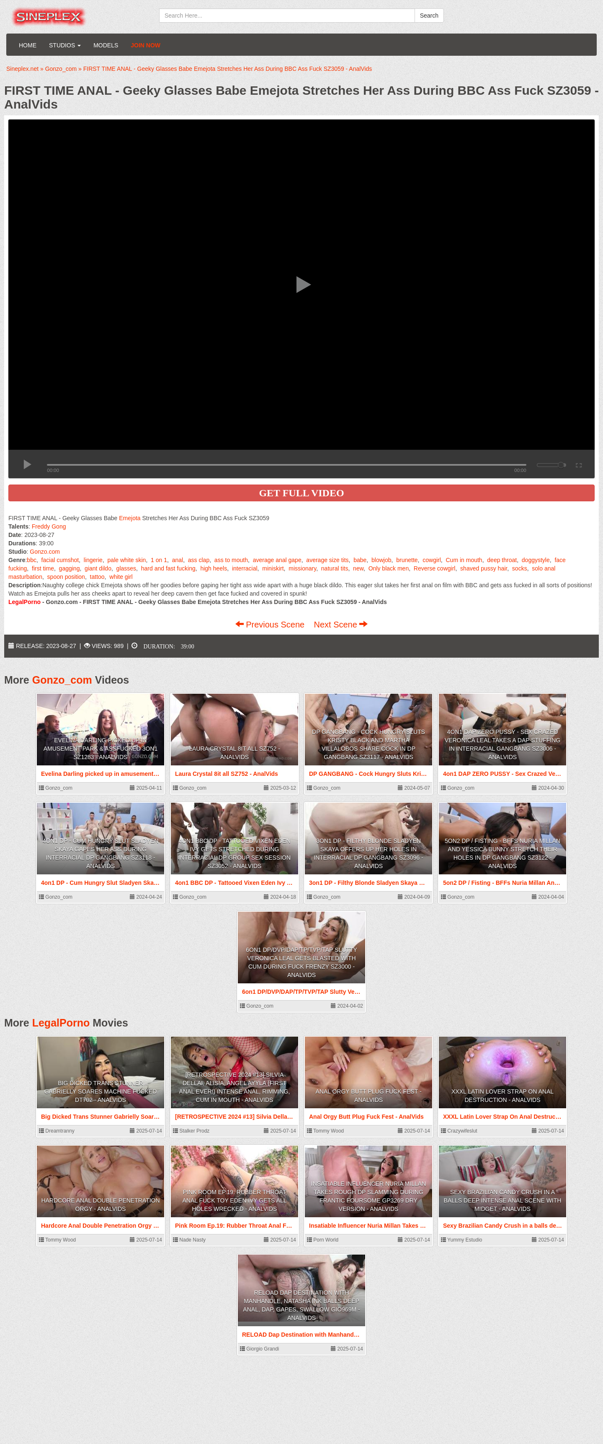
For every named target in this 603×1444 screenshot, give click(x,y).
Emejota (129, 518)
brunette (406, 560)
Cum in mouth (464, 560)
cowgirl (432, 560)
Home (27, 45)
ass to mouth (231, 560)
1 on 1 (159, 560)
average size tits (327, 560)
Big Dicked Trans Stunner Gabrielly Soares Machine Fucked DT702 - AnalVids (100, 1091)
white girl (120, 576)
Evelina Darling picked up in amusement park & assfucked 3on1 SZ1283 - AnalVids (101, 748)
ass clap (198, 560)
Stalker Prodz (191, 1131)
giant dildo (98, 568)
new (358, 568)
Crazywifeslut (459, 1131)
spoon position (66, 576)
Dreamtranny (57, 1131)
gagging (69, 568)
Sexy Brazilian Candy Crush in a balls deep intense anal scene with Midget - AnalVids (503, 1200)
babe (359, 560)
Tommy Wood (325, 1131)
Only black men (388, 568)
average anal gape (277, 560)
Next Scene (341, 624)
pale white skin (127, 560)
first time (43, 568)
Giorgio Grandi (259, 1349)
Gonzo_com (62, 680)
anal (177, 560)
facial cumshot (60, 560)
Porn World (322, 1240)
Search (429, 15)
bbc (31, 560)
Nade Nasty (189, 1240)
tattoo (97, 576)
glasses (126, 568)
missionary (302, 568)
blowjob (381, 560)
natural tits (334, 568)
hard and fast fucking (168, 568)
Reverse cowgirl (435, 568)
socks (519, 568)
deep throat (502, 560)
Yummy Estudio (461, 1240)
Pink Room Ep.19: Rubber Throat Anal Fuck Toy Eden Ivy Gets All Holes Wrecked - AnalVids (235, 1200)
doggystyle (536, 560)
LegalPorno (61, 1023)
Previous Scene (271, 624)
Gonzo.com (45, 551)
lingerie (93, 560)
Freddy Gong (49, 526)
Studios (65, 45)
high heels (213, 568)
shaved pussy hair (483, 568)
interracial (245, 568)
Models (105, 45)
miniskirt (272, 568)
